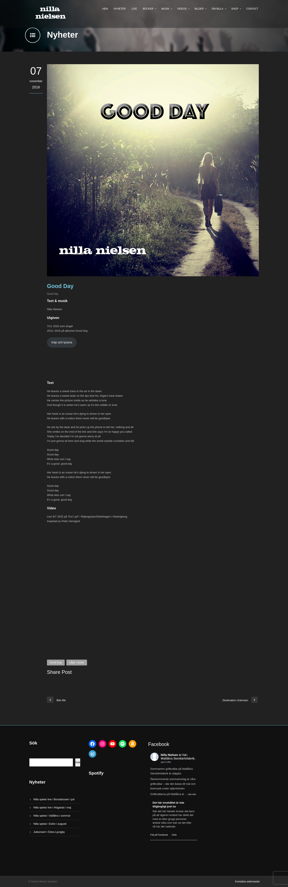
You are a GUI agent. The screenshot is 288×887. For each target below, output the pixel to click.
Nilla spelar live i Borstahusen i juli (54, 799)
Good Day (52, 293)
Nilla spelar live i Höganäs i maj (52, 807)
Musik (165, 8)
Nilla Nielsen (169, 755)
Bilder (199, 8)
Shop (234, 8)
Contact (252, 8)
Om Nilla (217, 8)
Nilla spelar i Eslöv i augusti (49, 823)
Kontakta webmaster (247, 881)
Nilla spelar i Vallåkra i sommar (51, 815)
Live (134, 8)
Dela (174, 834)
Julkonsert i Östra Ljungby (49, 831)
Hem (105, 8)
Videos (182, 8)
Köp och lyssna (61, 342)
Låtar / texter (76, 662)
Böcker (148, 8)
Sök (77, 762)
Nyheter (120, 8)
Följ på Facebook (159, 834)
